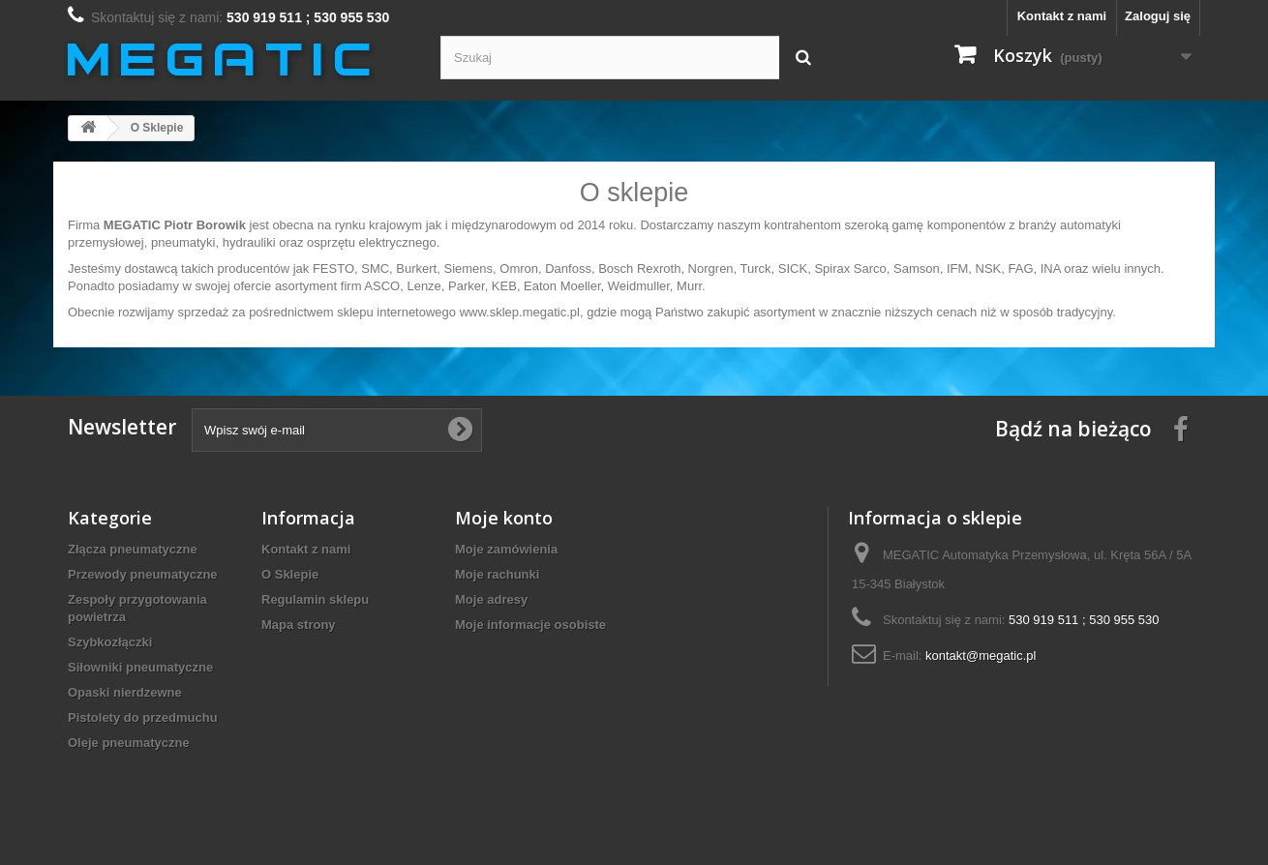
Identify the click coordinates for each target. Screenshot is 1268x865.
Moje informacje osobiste (530, 624)
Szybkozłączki (110, 642)
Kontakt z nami (1061, 16)
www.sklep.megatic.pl (520, 312)
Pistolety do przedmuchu (143, 717)
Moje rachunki (497, 574)
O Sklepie (289, 574)
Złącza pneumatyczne (132, 549)
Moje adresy (491, 599)
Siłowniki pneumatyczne (140, 667)
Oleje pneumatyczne (129, 742)
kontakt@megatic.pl (980, 655)
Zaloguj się (1158, 16)
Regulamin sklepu (315, 599)
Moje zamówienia (506, 549)
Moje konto (504, 517)
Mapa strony (298, 624)
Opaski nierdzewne (125, 692)
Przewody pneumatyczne (143, 574)
